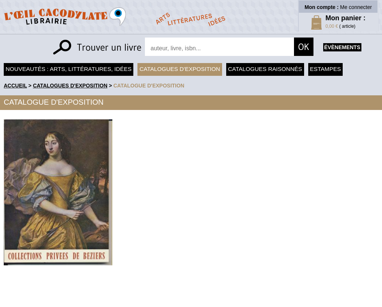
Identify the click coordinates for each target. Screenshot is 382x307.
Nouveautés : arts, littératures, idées (68, 69)
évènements (342, 47)
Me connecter (356, 7)
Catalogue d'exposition (149, 86)
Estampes (325, 69)
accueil (15, 86)
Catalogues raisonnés (265, 69)
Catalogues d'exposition (179, 69)
